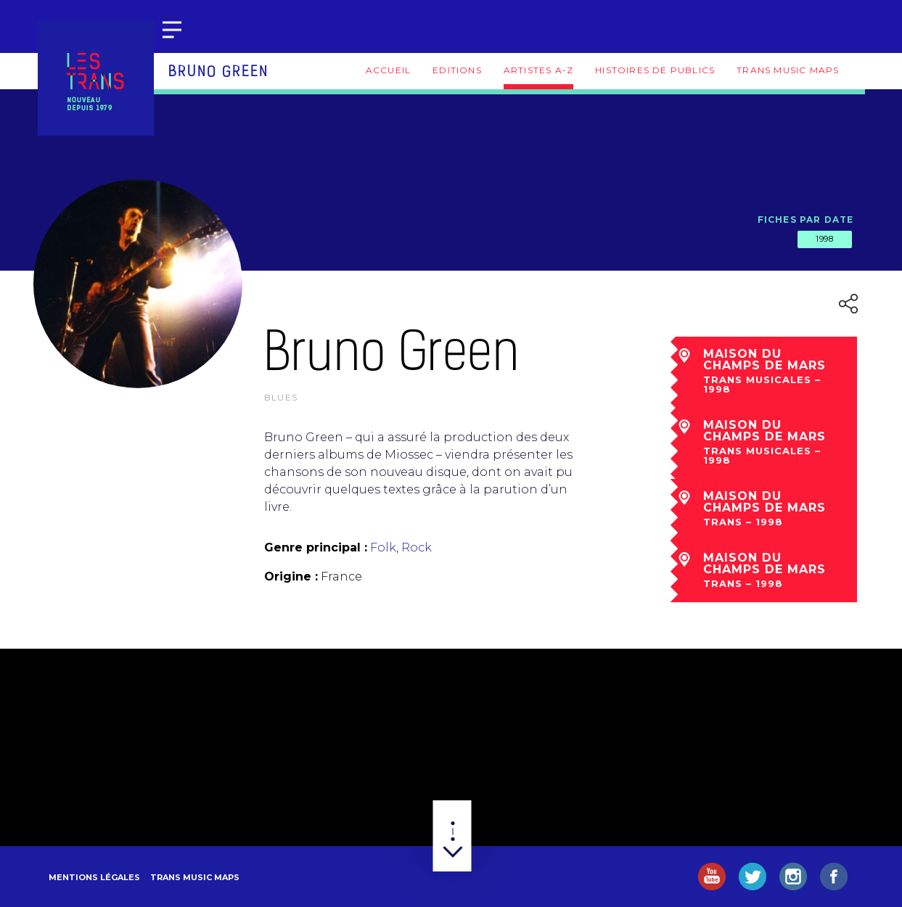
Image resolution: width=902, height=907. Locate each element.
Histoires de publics (655, 70)
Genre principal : (315, 547)
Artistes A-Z (538, 70)
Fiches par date (806, 219)
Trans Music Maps (788, 70)
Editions (457, 70)
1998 (824, 239)
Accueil (388, 70)
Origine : (291, 576)
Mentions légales (94, 877)
